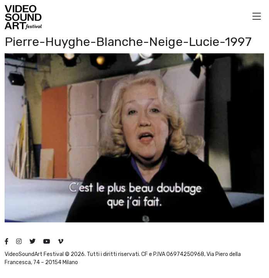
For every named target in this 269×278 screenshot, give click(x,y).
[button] (256, 17)
